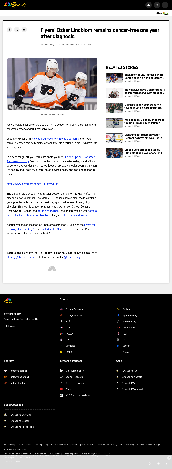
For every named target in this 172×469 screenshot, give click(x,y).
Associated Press (132, 81)
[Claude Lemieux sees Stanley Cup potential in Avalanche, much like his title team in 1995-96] (114, 153)
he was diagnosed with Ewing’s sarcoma (55, 138)
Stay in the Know (12, 313)
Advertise (19, 445)
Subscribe (10, 326)
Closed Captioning (40, 445)
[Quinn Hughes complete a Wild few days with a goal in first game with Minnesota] (114, 108)
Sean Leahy (48, 44)
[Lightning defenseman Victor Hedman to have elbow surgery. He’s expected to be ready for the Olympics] (114, 138)
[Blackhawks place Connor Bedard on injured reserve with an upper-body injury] (114, 93)
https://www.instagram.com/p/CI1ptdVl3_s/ (32, 184)
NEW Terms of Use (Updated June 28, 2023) (99, 445)
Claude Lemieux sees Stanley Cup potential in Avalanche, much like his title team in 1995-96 (144, 151)
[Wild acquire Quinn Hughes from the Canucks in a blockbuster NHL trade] (114, 123)
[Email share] (24, 29)
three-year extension (76, 215)
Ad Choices (9, 445)
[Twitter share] (17, 29)
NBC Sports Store (62, 445)
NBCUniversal (20, 450)
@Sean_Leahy (72, 257)
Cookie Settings (153, 445)
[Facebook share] (9, 29)
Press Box (75, 445)
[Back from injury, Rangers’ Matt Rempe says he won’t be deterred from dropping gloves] (114, 78)
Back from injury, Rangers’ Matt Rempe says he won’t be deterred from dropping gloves (144, 76)
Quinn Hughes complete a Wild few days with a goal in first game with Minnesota (144, 106)
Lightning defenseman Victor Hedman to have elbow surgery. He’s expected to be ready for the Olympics (144, 136)
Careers (28, 445)
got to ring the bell (48, 211)
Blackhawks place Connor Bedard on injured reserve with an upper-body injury (144, 91)
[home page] (15, 5)
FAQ (51, 445)
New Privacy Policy (126, 445)
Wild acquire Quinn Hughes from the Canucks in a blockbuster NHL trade (144, 121)
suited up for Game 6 (54, 229)
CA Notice (140, 445)
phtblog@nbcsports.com (21, 257)
